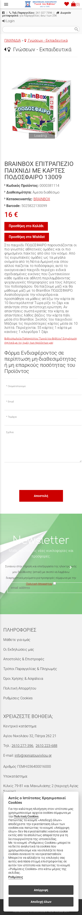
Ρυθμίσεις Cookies (18, 698)
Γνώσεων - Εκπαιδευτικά (46, 40)
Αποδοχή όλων (41, 901)
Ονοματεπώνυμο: (17, 386)
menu (6, 4)
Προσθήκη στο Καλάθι (26, 226)
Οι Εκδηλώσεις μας (18, 649)
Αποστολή (41, 496)
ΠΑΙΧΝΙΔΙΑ (12, 40)
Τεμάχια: (12, 416)
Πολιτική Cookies (26, 816)
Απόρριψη (41, 890)
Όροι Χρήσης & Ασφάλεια (23, 679)
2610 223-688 (46, 746)
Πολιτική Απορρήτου (19, 688)
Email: (11, 401)
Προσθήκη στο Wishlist (27, 237)
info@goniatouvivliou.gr (33, 755)
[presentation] (37, 475)
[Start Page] (41, 4)
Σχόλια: (10, 432)
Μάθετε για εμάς (16, 640)
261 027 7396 (30, 12)
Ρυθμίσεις (15, 877)
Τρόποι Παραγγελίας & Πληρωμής (30, 669)
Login (8, 21)
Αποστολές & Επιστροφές (23, 659)
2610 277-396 (22, 746)
